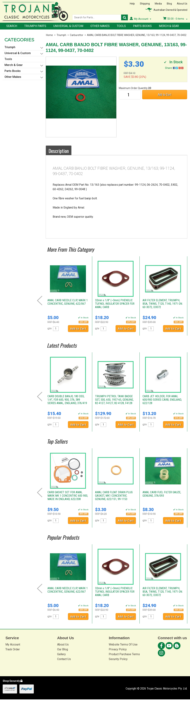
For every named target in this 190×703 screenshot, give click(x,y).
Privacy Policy (118, 649)
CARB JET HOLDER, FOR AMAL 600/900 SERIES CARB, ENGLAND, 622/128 (162, 400)
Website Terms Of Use (123, 644)
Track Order (12, 649)
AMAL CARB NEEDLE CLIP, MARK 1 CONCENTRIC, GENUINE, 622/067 (67, 302)
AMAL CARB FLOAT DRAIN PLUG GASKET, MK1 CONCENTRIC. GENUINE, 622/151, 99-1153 (114, 496)
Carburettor (76, 35)
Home (49, 35)
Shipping (145, 3)
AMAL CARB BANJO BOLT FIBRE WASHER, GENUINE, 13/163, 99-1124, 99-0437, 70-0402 (136, 35)
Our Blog (62, 649)
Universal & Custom (68, 26)
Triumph (61, 35)
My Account (12, 644)
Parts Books (142, 26)
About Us (182, 3)
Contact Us (64, 659)
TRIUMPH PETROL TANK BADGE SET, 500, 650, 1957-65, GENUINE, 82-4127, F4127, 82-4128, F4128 (114, 400)
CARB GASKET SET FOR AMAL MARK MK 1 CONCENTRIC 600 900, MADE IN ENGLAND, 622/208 (67, 496)
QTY (49, 329)
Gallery (61, 654)
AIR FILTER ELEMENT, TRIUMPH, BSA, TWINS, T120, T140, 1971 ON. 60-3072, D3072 (163, 304)
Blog (169, 3)
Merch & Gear (169, 26)
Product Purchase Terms (124, 654)
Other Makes (100, 26)
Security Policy (118, 659)
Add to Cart (164, 94)
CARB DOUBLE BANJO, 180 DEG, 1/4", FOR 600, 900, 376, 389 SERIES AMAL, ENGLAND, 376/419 (67, 400)
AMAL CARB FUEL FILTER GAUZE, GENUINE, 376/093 (162, 494)
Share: (174, 68)
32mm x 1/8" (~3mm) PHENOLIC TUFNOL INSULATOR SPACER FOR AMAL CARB (114, 304)
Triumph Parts (35, 26)
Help (132, 3)
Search (11, 26)
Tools (121, 26)
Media (158, 3)
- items (175, 18)
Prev (39, 300)
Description (59, 150)
